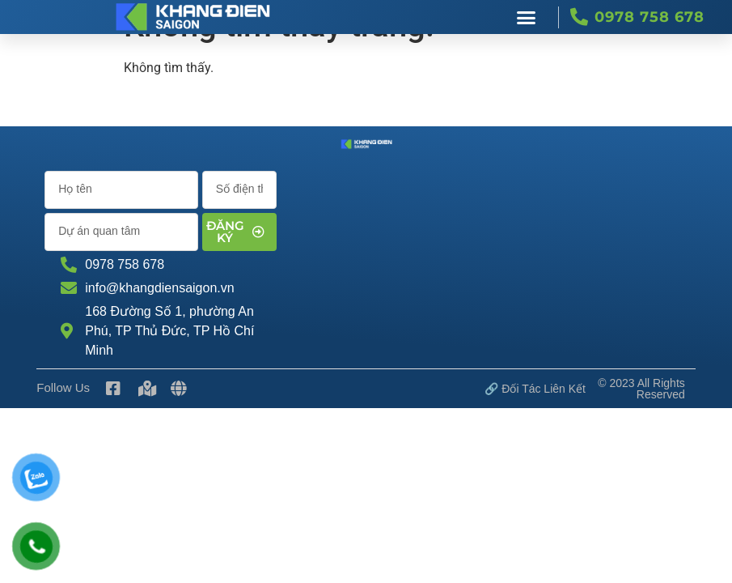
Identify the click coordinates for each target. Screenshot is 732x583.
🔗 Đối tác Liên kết (535, 388)
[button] (525, 17)
